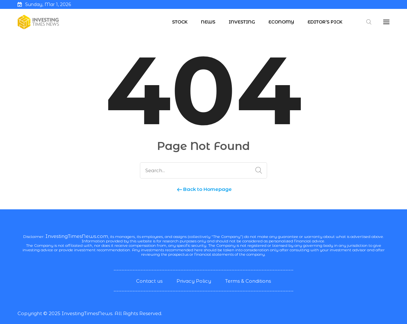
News (208, 22)
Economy (281, 22)
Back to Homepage (204, 189)
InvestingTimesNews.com (76, 236)
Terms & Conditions (248, 281)
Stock (180, 22)
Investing (242, 22)
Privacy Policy (193, 281)
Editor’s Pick (324, 22)
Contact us (149, 281)
